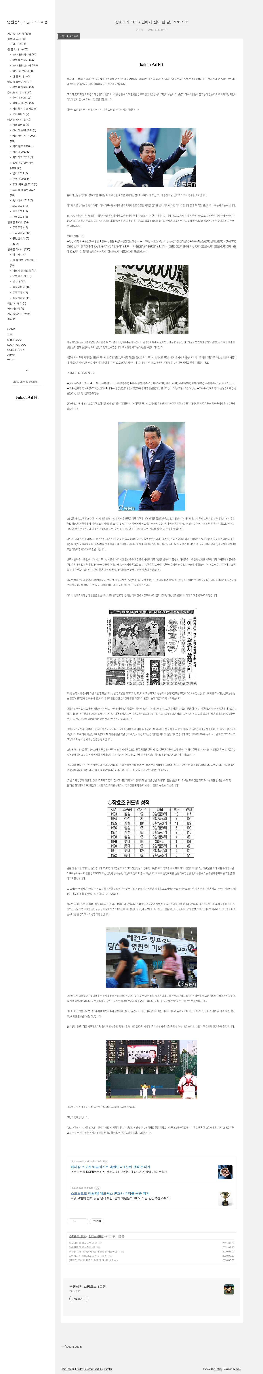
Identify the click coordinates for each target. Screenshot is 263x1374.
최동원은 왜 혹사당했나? (82, 1247)
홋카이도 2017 (22, 200)
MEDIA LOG (14, 339)
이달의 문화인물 (24, 270)
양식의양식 (15, 308)
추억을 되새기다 (19, 92)
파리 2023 (20, 205)
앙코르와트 (20, 124)
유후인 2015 (21, 178)
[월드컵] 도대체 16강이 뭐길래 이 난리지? (91, 1260)
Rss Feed (66, 1369)
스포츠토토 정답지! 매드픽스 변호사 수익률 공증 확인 (110, 1193)
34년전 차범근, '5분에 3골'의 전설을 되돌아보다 (94, 1251)
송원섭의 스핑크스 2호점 (27, 22)
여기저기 (19, 254)
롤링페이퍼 (21, 287)
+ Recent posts (72, 1346)
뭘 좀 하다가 (17, 49)
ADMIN (11, 355)
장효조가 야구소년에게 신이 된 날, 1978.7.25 (151, 22)
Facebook (89, 1369)
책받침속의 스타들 (24, 108)
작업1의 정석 (16, 303)
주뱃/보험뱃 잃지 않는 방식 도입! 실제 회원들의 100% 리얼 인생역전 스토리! (121, 1198)
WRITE (11, 360)
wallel (238, 1369)
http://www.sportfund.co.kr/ (86, 1161)
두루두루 (20, 227)
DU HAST (75, 1291)
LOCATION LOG (16, 344)
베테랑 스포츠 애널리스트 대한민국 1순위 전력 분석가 (110, 1167)
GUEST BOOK (15, 349)
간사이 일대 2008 (24, 130)
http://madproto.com (82, 1187)
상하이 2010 (21, 151)
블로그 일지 (16, 38)
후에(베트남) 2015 (24, 184)
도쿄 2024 (20, 211)
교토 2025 (20, 216)
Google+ (108, 1369)
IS (15, 243)
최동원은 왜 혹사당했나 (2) (83, 1243)
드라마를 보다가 (25, 65)
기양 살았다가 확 (19, 313)
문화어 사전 (21, 276)
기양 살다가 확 (19, 33)
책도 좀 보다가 (23, 70)
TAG (9, 334)
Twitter (79, 1369)
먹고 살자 (19, 43)
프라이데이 (21, 232)
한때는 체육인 (23, 103)
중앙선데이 (20, 238)
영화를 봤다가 (23, 87)
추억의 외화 (21, 97)
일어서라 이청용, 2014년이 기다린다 (88, 1255)
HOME (11, 329)
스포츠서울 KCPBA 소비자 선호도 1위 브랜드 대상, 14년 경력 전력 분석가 (119, 1171)
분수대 (18, 281)
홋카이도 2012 (22, 157)
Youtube (99, 1369)
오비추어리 (20, 114)
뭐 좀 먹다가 (21, 76)
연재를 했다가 (18, 222)
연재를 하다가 (18, 249)
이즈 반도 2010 (23, 146)
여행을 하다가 (18, 119)
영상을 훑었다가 (19, 81)
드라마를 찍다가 (24, 54)
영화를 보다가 (23, 59)
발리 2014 (20, 173)
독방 (11, 318)
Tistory (218, 1369)
